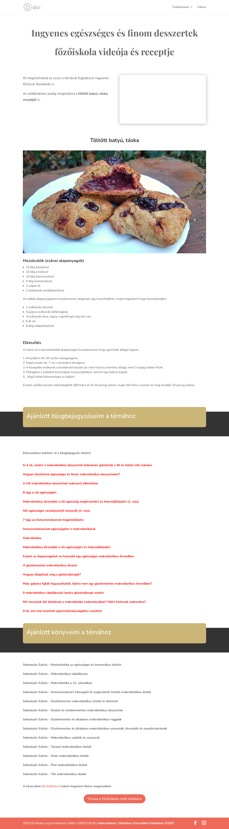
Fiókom (201, 7)
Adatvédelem (107, 823)
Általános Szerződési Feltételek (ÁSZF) (146, 823)
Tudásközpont (180, 7)
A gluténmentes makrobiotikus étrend (50, 565)
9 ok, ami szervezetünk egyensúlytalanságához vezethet (62, 611)
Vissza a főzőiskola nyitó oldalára (115, 798)
